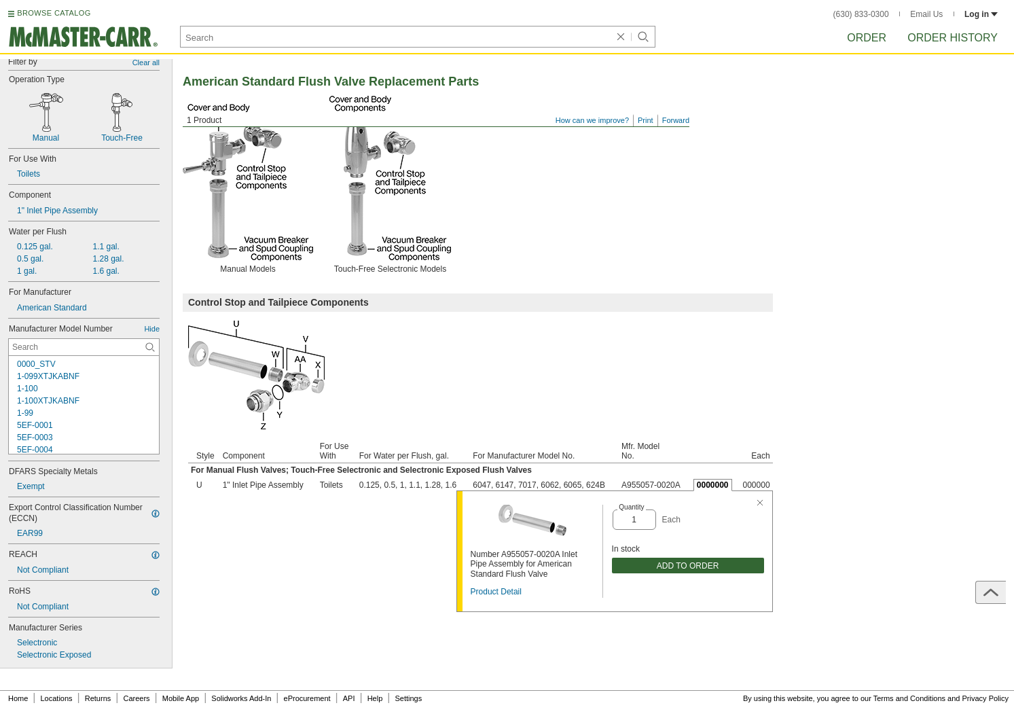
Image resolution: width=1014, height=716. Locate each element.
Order (866, 37)
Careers (136, 698)
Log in (981, 14)
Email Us (926, 14)
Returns (98, 698)
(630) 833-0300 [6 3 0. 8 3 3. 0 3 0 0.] (861, 14)
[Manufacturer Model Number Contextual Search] (84, 347)
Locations (57, 698)
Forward (675, 120)
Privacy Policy (985, 698)
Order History (952, 37)
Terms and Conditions (909, 698)
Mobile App (180, 698)
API (349, 698)
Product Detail (496, 591)
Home (18, 698)
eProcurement (307, 698)
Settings (408, 698)
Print (645, 120)
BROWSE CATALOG (53, 13)
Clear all (146, 62)
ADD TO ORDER (688, 566)
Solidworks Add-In (241, 698)
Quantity (631, 507)
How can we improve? (592, 120)
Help (375, 698)
